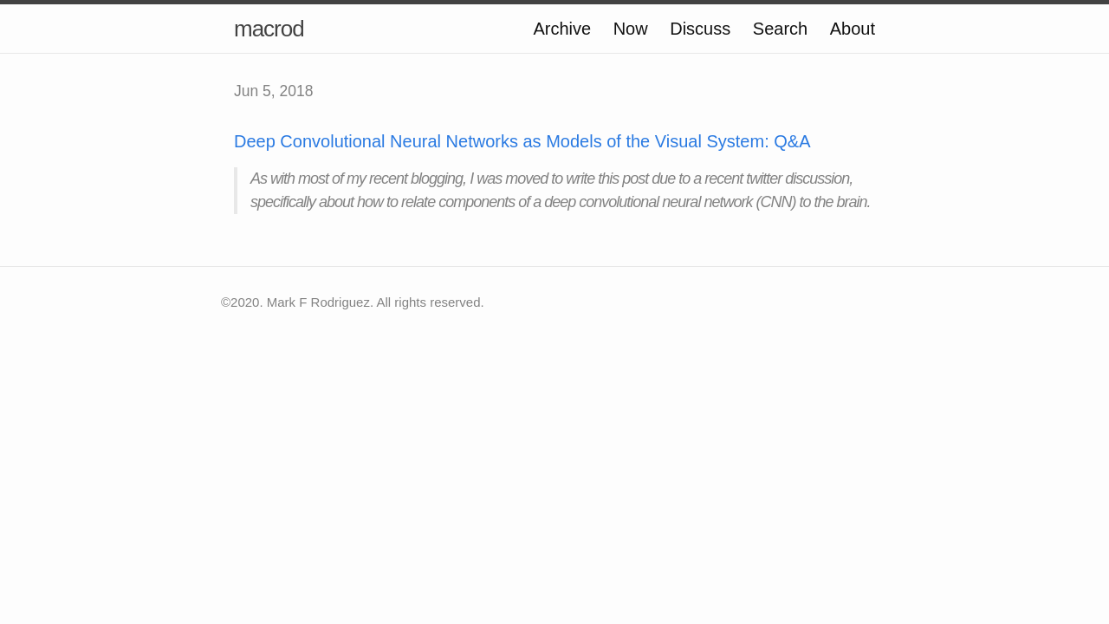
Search (780, 28)
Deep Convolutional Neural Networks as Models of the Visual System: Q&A (522, 141)
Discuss (700, 28)
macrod (269, 29)
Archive (562, 28)
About (852, 28)
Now (630, 28)
